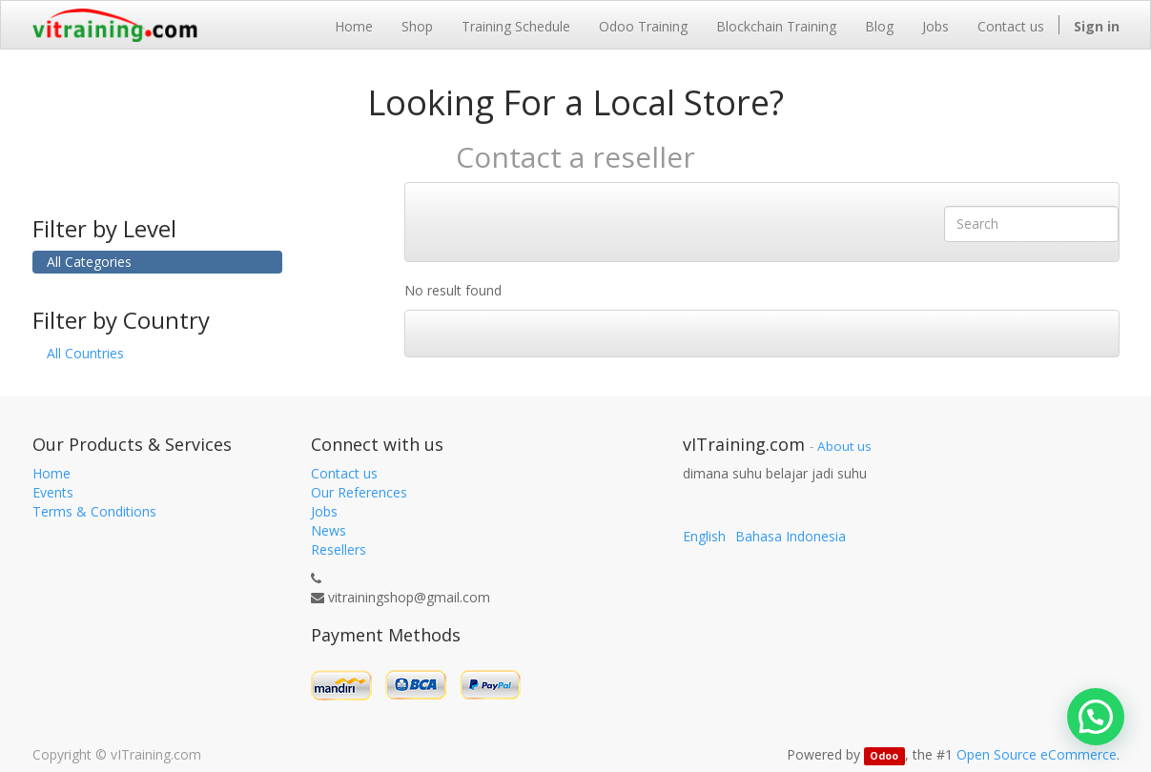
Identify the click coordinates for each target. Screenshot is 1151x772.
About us (844, 446)
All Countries (85, 353)
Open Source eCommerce (1036, 754)
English (704, 536)
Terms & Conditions (94, 511)
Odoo (884, 755)
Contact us (344, 473)
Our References (359, 492)
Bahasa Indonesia (790, 536)
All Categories (89, 262)
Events (52, 492)
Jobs (324, 511)
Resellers (338, 549)
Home (51, 473)
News (328, 530)
